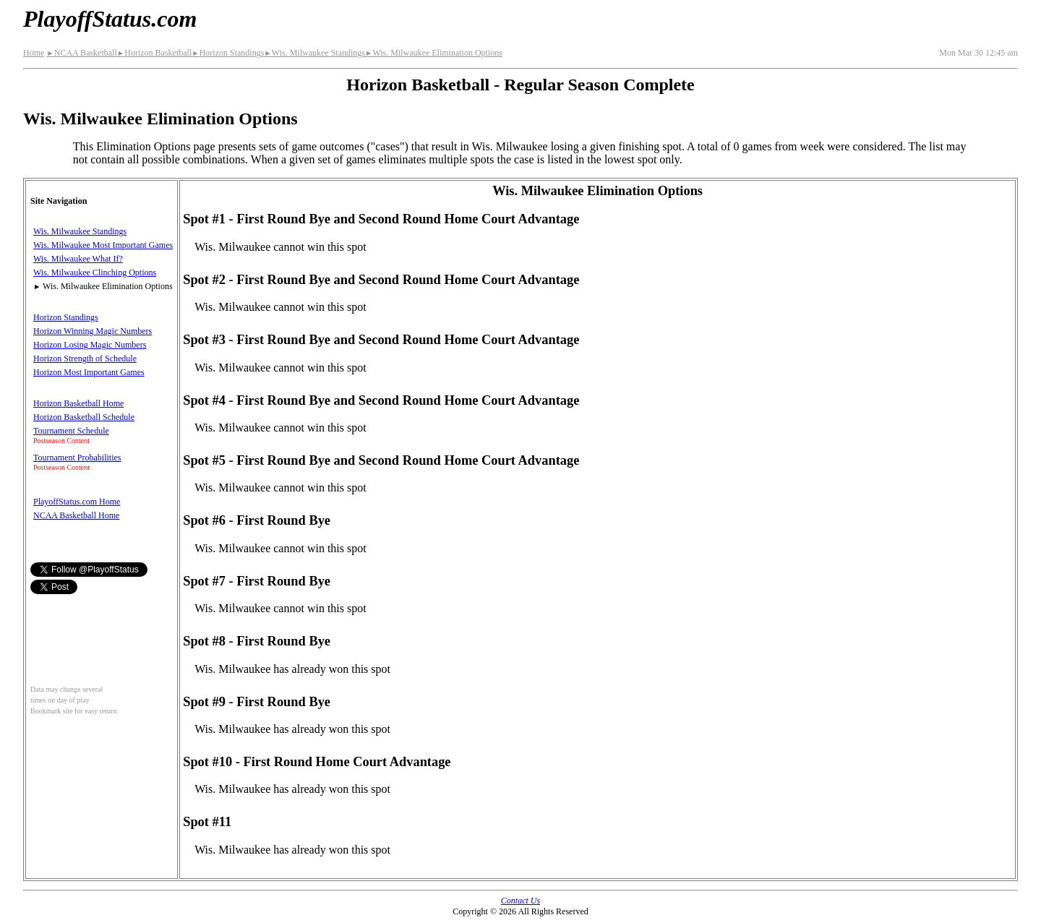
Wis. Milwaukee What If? (78, 259)
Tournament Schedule (71, 431)
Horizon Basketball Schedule (83, 417)
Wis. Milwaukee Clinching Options (94, 272)
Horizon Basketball (154, 53)
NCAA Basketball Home (76, 515)
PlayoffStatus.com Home (76, 502)
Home (33, 53)
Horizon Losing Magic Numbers (89, 345)
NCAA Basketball (81, 53)
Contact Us (520, 901)
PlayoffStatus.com (110, 19)
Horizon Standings (228, 53)
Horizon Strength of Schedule (85, 358)
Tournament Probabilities (77, 457)
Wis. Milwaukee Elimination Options (433, 53)
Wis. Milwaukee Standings (314, 53)
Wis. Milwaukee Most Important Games (103, 245)
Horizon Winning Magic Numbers (92, 331)
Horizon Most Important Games (89, 372)
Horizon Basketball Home (78, 403)
